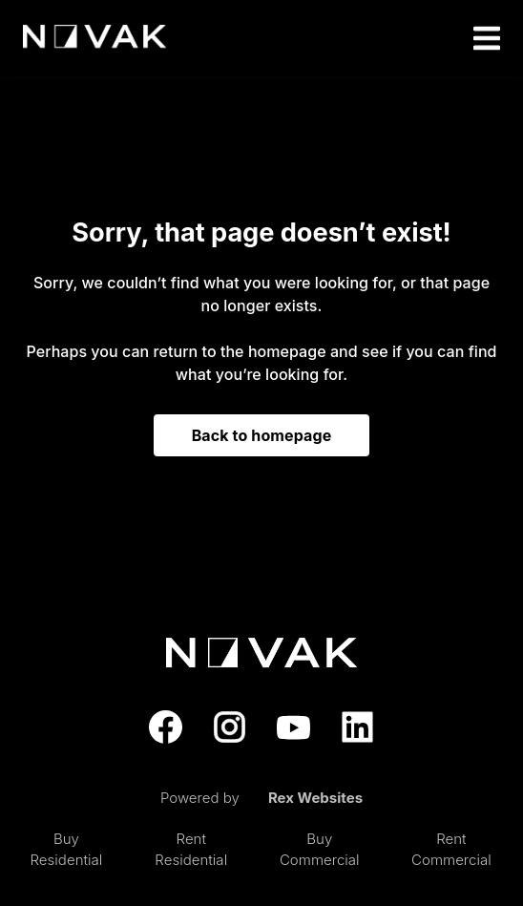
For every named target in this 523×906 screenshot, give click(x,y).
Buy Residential (67, 850)
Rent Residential (191, 850)
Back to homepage (262, 435)
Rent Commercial (451, 850)
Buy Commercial (320, 850)
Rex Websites (315, 798)
